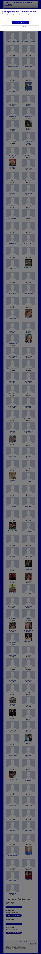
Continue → (20, 22)
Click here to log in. (27, 26)
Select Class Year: (6, 18)
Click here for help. (24, 29)
